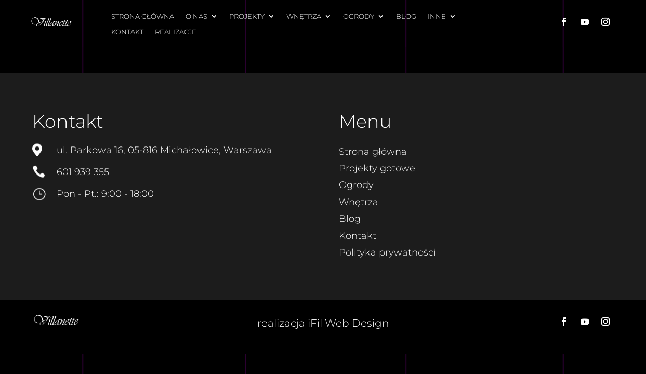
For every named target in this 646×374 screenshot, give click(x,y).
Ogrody (358, 16)
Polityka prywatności (387, 252)
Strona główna (142, 16)
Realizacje (175, 32)
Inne (437, 16)
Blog (406, 16)
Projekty (247, 16)
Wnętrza (303, 16)
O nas (196, 16)
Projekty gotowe (377, 168)
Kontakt (127, 32)
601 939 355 (83, 172)
